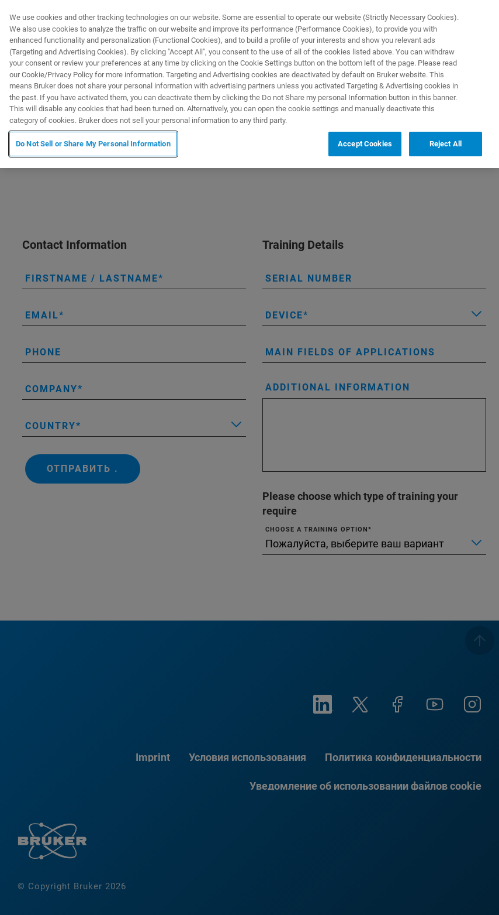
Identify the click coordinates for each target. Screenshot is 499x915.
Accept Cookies (365, 143)
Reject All (445, 143)
